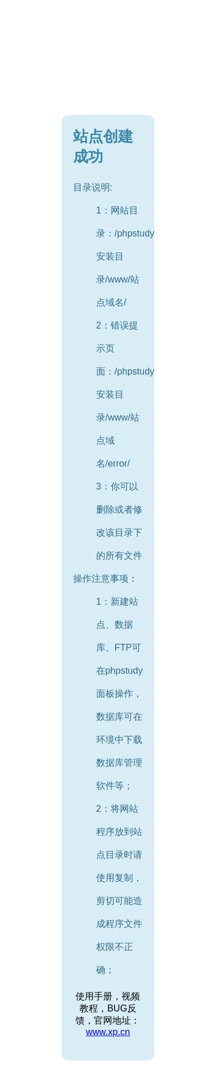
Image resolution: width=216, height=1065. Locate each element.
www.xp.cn (108, 1032)
